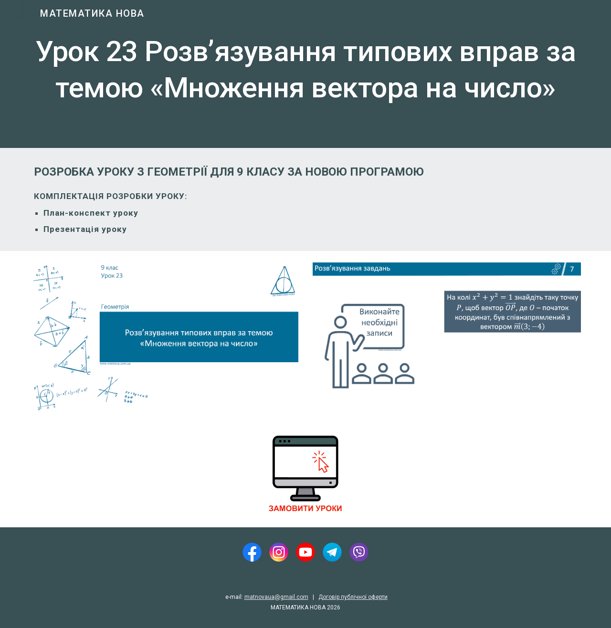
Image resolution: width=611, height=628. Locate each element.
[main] (305, 74)
